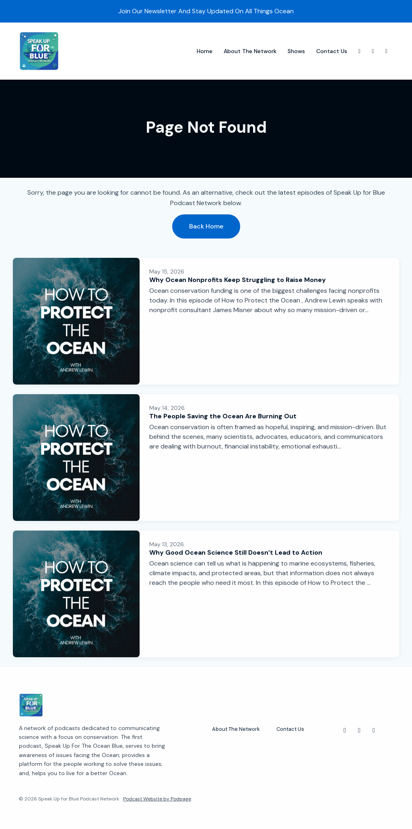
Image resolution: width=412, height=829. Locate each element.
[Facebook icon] (374, 730)
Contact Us (331, 51)
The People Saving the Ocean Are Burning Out (223, 416)
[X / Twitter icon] (359, 730)
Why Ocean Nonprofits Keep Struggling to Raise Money (237, 280)
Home (204, 51)
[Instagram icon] (345, 730)
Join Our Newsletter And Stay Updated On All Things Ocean (206, 11)
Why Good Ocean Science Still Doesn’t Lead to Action (235, 552)
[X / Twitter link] (373, 51)
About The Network (250, 51)
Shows (296, 51)
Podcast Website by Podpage (157, 799)
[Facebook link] (386, 51)
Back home (206, 226)
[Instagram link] (360, 51)
